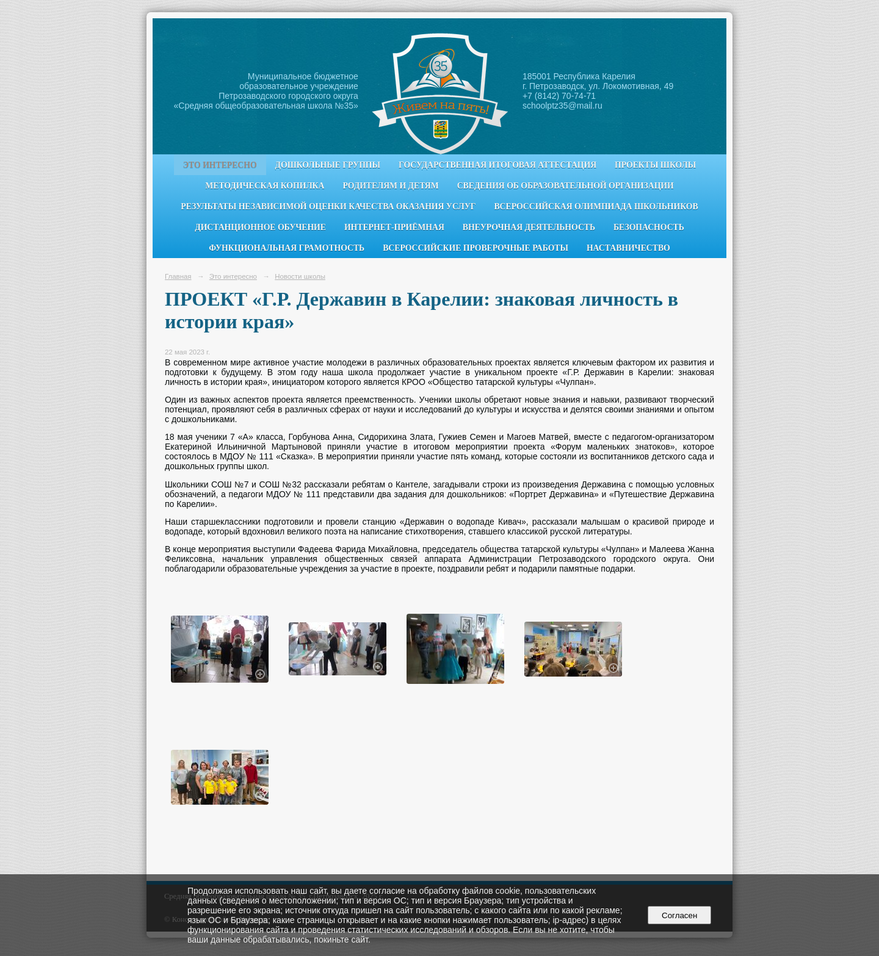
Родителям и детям (390, 185)
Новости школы (300, 276)
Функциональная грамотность (286, 248)
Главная (178, 276)
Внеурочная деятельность (529, 227)
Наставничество (628, 248)
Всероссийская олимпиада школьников (596, 206)
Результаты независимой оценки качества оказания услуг (328, 206)
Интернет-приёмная (394, 227)
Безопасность (648, 227)
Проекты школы (655, 165)
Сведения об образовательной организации (565, 185)
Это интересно (220, 165)
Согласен (679, 915)
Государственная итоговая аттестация (497, 165)
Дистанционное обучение (260, 227)
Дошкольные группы (327, 165)
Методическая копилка (264, 185)
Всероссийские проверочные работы (475, 248)
